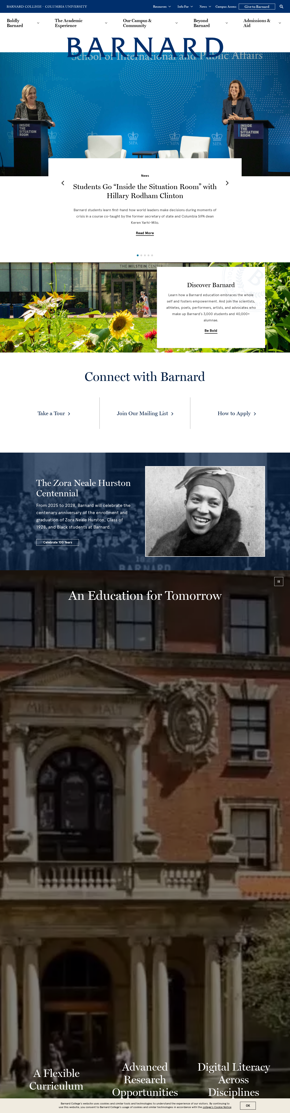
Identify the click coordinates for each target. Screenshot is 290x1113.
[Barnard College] (145, 48)
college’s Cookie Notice (217, 1107)
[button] (63, 183)
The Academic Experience (69, 23)
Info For (185, 7)
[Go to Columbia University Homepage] (65, 6)
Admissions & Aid (256, 23)
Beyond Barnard (201, 23)
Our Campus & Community (137, 23)
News (205, 7)
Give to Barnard (257, 6)
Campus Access (226, 7)
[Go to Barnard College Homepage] (25, 6)
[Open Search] (281, 6)
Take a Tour (51, 413)
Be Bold (211, 330)
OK (248, 1106)
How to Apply (234, 413)
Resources (162, 7)
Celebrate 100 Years (57, 542)
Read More (145, 233)
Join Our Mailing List (142, 413)
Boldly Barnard (15, 23)
